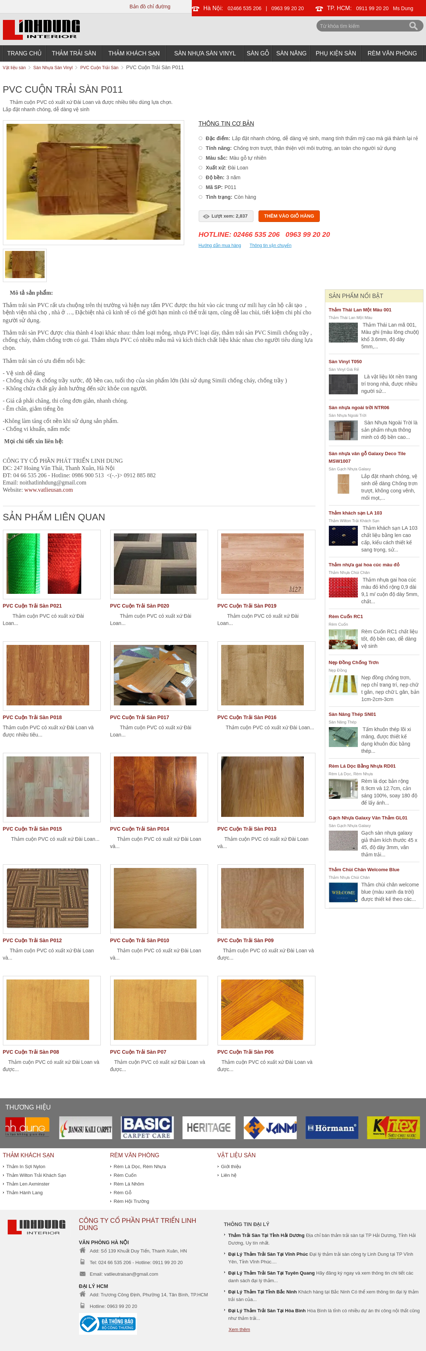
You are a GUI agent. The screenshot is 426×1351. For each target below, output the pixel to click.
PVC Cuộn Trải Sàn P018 (32, 717)
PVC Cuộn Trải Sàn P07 (138, 1052)
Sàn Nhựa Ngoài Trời (348, 415)
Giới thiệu (231, 1166)
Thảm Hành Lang (25, 1192)
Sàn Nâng (291, 53)
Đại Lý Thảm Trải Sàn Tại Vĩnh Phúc (268, 1254)
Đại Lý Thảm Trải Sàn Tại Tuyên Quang (271, 1273)
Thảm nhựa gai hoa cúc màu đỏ (364, 564)
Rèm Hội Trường (131, 1201)
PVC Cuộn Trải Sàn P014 (139, 829)
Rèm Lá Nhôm (129, 1184)
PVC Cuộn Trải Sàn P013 (247, 829)
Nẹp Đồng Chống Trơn (354, 662)
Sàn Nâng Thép (343, 722)
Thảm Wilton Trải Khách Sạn (354, 521)
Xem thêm (239, 1329)
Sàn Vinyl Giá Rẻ (344, 369)
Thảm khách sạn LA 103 (355, 513)
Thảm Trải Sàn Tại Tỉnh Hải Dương (266, 1235)
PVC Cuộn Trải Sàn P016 (247, 717)
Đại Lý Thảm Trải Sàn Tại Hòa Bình (267, 1310)
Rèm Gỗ (123, 1192)
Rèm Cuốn (338, 624)
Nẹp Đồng (338, 670)
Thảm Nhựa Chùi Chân (349, 572)
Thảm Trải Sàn (74, 53)
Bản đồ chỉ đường (149, 6)
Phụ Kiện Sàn (336, 53)
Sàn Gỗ (258, 53)
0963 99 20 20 (288, 8)
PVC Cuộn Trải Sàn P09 (246, 940)
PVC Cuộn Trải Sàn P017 (139, 717)
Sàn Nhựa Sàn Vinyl (205, 53)
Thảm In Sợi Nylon (26, 1166)
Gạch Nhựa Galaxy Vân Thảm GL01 (368, 818)
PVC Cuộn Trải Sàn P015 (32, 829)
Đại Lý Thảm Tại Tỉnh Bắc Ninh (262, 1292)
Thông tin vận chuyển (270, 245)
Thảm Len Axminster (28, 1184)
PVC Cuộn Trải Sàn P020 (139, 606)
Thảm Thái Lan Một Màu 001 (360, 309)
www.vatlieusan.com (48, 490)
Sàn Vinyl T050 (345, 361)
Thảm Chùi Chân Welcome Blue (364, 869)
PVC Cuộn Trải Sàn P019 (247, 606)
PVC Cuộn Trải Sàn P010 (139, 940)
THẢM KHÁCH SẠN (134, 53)
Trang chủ (24, 53)
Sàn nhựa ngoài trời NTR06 (359, 407)
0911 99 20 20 (372, 8)
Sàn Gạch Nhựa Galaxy (350, 469)
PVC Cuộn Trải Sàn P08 (31, 1052)
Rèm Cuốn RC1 (346, 616)
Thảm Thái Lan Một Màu (350, 317)
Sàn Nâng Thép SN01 (352, 714)
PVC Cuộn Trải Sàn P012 (32, 940)
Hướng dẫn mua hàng (220, 245)
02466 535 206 (244, 8)
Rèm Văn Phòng (392, 53)
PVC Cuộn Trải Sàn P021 (32, 606)
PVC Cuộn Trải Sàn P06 (246, 1052)
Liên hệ (228, 1175)
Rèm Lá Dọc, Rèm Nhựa (351, 774)
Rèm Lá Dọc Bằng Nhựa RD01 (362, 766)
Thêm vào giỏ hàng (289, 216)
